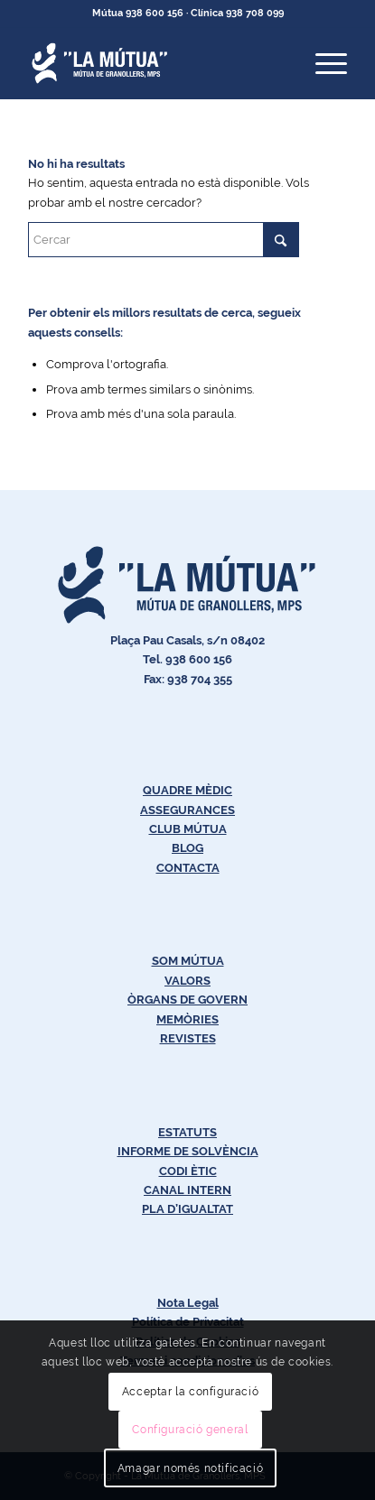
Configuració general (190, 1429)
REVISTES (188, 1038)
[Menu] (322, 63)
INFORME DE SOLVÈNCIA (187, 1151)
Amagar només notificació (190, 1468)
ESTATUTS (187, 1132)
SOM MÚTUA (188, 961)
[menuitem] (322, 63)
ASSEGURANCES (187, 810)
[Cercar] (163, 239)
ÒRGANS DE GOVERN (187, 999)
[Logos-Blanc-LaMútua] (155, 63)
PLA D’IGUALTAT (187, 1209)
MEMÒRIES (187, 1019)
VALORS (187, 980)
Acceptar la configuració (190, 1391)
